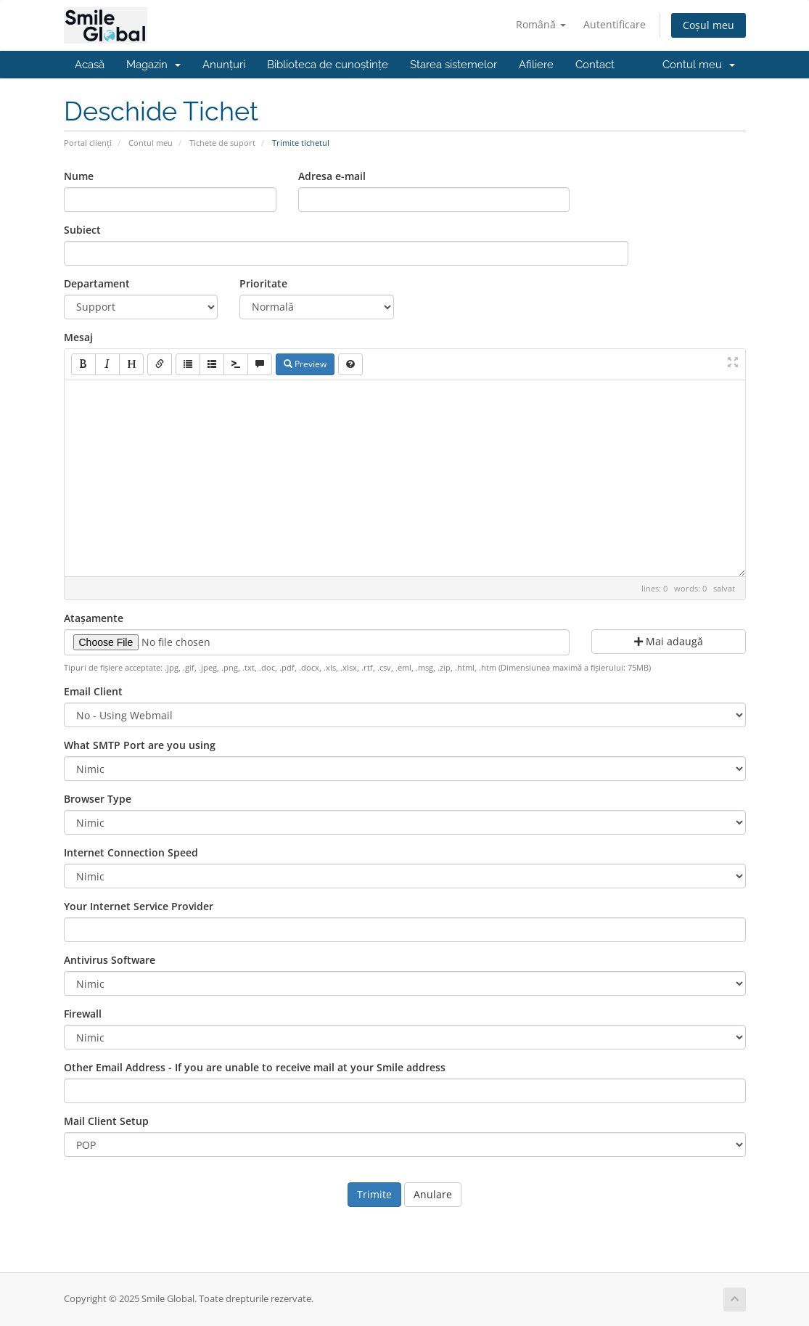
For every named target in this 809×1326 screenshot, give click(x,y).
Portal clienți (88, 142)
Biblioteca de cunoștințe (327, 64)
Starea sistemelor (453, 64)
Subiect (82, 230)
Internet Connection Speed (131, 852)
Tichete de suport (222, 142)
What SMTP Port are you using (139, 745)
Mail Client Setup (106, 1121)
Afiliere (536, 64)
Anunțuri (223, 64)
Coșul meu (708, 25)
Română (541, 24)
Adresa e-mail (332, 176)
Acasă (89, 64)
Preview (305, 364)
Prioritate (263, 283)
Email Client (93, 691)
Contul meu (698, 64)
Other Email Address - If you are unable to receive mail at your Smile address (254, 1067)
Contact (595, 64)
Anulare (433, 1194)
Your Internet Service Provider (138, 906)
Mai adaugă (668, 641)
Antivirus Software (109, 960)
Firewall (83, 1013)
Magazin (153, 64)
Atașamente (93, 618)
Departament (97, 283)
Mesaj (78, 337)
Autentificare (614, 24)
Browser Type (97, 799)
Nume (79, 176)
